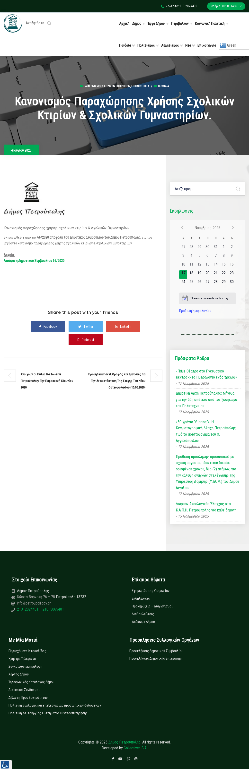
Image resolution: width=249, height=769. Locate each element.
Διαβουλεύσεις (143, 614)
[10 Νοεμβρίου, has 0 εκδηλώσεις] (183, 265)
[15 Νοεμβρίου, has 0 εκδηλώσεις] (224, 265)
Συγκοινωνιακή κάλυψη (25, 666)
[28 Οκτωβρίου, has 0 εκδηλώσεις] (191, 248)
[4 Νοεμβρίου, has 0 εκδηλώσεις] (191, 257)
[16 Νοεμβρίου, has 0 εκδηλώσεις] (232, 265)
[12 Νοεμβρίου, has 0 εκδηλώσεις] (200, 265)
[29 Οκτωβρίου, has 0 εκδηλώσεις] (200, 248)
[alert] (207, 298)
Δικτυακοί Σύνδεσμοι (24, 690)
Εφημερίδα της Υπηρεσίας (150, 590)
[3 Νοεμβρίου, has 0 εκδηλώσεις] (183, 257)
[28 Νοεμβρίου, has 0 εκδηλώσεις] (216, 283)
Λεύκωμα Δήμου (143, 622)
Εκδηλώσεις (141, 598)
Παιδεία (125, 45)
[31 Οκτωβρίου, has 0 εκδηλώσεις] (216, 248)
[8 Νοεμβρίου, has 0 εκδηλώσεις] (224, 257)
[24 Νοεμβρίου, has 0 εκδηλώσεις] (183, 283)
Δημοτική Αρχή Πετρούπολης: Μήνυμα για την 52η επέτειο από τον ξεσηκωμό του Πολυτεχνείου (206, 399)
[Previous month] (182, 228)
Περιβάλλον (179, 23)
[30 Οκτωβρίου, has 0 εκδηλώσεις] (208, 248)
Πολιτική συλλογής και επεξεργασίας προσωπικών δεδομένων (55, 705)
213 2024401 (28, 609)
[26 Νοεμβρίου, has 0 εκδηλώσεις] (200, 283)
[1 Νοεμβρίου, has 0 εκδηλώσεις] (224, 248)
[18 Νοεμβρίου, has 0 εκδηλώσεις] (191, 274)
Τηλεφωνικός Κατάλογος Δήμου (31, 682)
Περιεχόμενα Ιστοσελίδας (27, 651)
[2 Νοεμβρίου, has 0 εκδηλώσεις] (232, 248)
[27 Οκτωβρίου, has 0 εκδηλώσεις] (183, 248)
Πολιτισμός (146, 45)
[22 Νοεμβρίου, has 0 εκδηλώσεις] (224, 274)
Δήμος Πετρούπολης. (124, 742)
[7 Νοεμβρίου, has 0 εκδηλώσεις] (216, 257)
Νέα (188, 45)
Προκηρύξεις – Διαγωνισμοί (152, 606)
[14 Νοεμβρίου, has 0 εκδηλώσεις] (216, 265)
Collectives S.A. (135, 748)
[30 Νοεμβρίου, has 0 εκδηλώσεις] (232, 283)
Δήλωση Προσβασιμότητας (28, 697)
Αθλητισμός (170, 45)
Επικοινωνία (206, 45)
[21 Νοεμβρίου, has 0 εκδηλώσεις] (216, 274)
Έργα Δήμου (156, 23)
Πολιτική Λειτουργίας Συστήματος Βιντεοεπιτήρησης (48, 713)
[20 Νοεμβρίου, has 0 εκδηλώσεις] (208, 274)
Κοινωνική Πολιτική (209, 23)
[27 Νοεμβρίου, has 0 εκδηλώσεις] (208, 283)
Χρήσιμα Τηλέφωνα (22, 659)
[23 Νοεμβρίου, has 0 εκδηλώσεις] (232, 274)
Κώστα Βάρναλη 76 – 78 (36, 597)
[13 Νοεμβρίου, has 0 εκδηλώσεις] (208, 265)
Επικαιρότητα (140, 86)
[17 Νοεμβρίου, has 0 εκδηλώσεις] (183, 274)
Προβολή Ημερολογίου (195, 311)
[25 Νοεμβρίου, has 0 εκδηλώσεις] (191, 283)
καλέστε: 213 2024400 (179, 6)
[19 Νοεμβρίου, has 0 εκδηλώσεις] (200, 274)
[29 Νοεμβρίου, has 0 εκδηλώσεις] (224, 283)
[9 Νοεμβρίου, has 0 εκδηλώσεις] (232, 257)
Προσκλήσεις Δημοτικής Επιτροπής (155, 658)
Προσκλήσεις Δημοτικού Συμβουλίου (156, 651)
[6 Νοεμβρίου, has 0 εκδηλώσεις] (208, 257)
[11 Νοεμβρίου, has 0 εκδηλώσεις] (191, 265)
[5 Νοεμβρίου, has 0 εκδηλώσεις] (200, 257)
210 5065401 (53, 609)
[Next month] (233, 228)
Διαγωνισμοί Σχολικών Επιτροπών (107, 86)
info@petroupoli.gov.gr (34, 603)
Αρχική (124, 23)
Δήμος (136, 23)
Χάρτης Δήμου (19, 674)
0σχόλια (161, 86)
